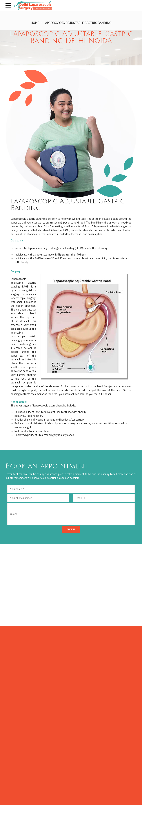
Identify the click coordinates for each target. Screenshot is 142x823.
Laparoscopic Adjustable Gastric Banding (77, 23)
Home (35, 23)
